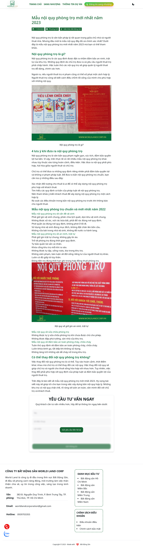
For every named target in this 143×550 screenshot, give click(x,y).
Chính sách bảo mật (90, 522)
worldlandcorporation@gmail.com (28, 500)
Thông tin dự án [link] (72, 4)
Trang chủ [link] (35, 4)
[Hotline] (7, 526)
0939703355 (18, 508)
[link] (12, 4)
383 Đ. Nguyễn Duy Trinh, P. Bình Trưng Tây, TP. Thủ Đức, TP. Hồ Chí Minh (36, 490)
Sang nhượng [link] (52, 4)
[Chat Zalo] (7, 534)
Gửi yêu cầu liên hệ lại (71, 426)
